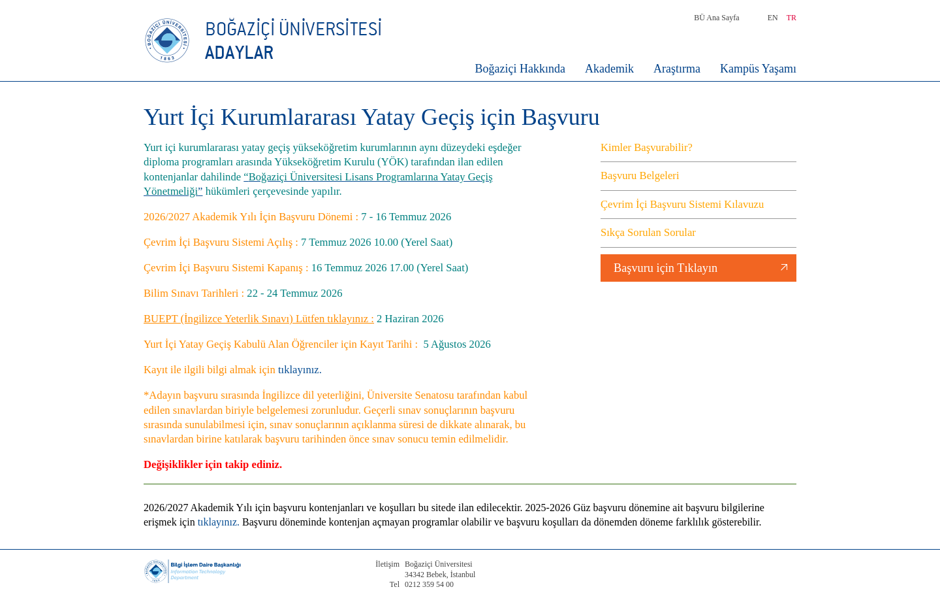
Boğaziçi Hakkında (520, 68)
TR (791, 17)
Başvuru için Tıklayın (665, 268)
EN (773, 17)
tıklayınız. (298, 369)
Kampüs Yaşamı (758, 68)
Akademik (609, 68)
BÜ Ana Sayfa (716, 17)
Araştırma (676, 68)
